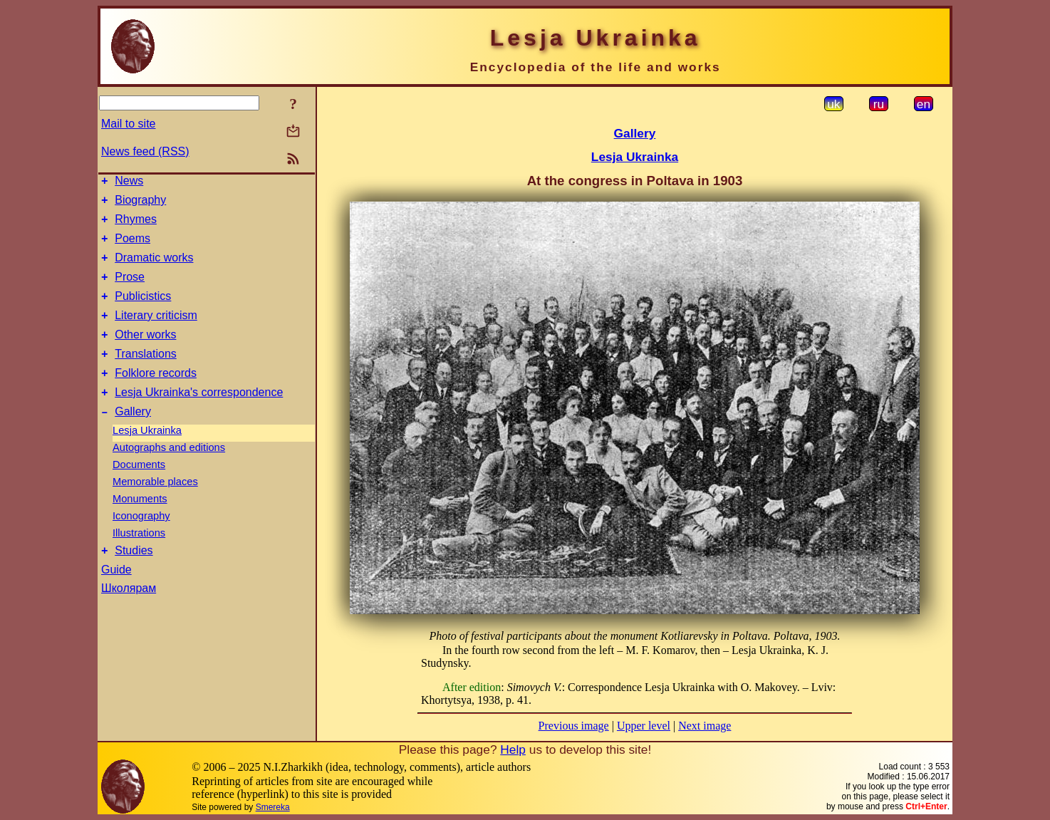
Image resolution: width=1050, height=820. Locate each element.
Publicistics (143, 311)
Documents (139, 492)
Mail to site (128, 124)
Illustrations (139, 560)
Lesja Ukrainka (147, 458)
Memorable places (155, 509)
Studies (133, 580)
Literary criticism (156, 332)
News (129, 183)
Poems (132, 247)
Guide (116, 599)
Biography (140, 204)
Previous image (574, 726)
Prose (130, 290)
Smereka (273, 807)
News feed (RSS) (145, 151)
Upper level (643, 726)
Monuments (140, 526)
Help (513, 749)
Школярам (128, 618)
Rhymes (136, 225)
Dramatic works (154, 268)
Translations (146, 375)
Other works (145, 354)
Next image (704, 726)
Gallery (133, 439)
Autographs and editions (169, 475)
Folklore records (156, 396)
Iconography (141, 543)
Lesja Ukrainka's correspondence (199, 418)
